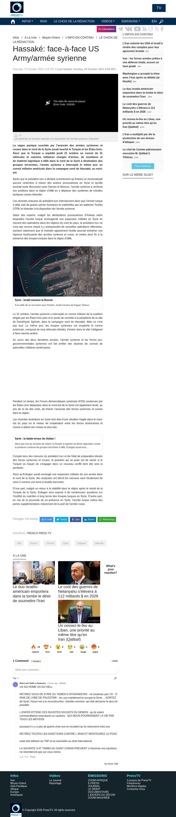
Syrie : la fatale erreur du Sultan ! (35, 438)
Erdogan (81, 543)
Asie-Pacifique (18, 786)
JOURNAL (94, 786)
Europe (14, 792)
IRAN (43, 21)
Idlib (19, 543)
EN (154, 21)
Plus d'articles (143, 166)
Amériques (16, 794)
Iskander (99, 543)
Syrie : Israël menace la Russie (34, 300)
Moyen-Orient (51, 37)
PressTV (133, 775)
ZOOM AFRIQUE (98, 780)
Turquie (50, 543)
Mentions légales (136, 786)
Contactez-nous (136, 789)
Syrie (65, 543)
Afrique (14, 789)
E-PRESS (93, 783)
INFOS (26, 21)
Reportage (55, 783)
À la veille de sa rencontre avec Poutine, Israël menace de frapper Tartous (52, 305)
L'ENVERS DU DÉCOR (101, 794)
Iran (12, 780)
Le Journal (55, 780)
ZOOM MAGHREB (99, 797)
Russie (33, 543)
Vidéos (54, 775)
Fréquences (134, 783)
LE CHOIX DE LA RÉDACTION (74, 21)
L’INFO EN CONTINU (80, 37)
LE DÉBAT (94, 789)
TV (159, 8)
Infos (16, 37)
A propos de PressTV (139, 780)
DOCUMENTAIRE (98, 792)
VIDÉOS (106, 21)
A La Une (31, 37)
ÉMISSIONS (130, 21)
